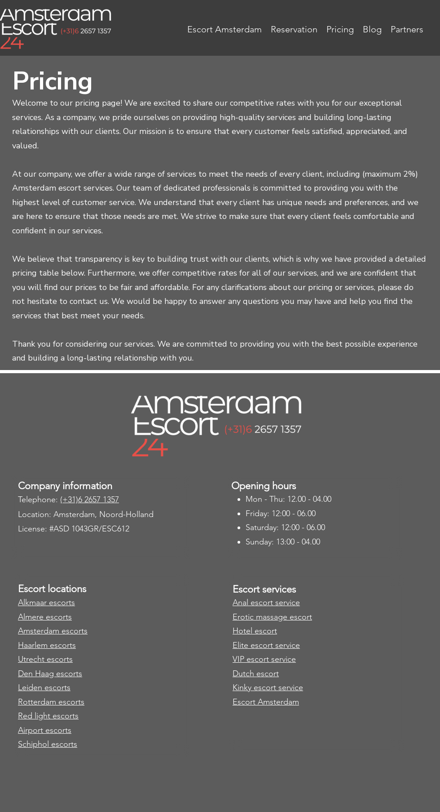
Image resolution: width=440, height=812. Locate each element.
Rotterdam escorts (51, 702)
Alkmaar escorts (46, 602)
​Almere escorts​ (45, 617)
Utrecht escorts (45, 659)
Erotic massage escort (272, 617)
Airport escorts (44, 730)
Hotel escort (255, 631)
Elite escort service (266, 645)
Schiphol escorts (47, 744)
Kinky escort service (268, 687)
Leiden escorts (44, 687)
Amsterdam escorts (53, 631)
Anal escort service (266, 602)
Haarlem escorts (47, 645)
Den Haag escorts (50, 673)
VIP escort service (264, 659)
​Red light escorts (48, 716)
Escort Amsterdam (266, 702)
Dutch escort (256, 673)
